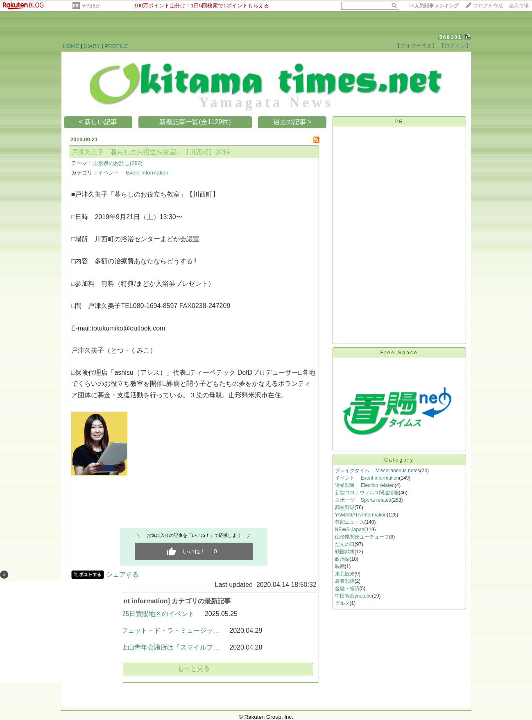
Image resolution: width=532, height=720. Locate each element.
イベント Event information (133, 173)
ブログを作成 (488, 6)
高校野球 (345, 507)
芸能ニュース (349, 522)
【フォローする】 (416, 46)
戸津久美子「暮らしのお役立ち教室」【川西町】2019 (150, 152)
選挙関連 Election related (365, 485)
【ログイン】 (455, 46)
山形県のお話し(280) (118, 163)
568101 (450, 37)
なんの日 (345, 544)
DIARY (92, 46)
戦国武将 (345, 552)
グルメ (342, 603)
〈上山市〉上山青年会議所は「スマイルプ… (154, 647)
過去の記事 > (292, 121)
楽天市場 (519, 6)
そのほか (91, 6)
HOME (71, 46)
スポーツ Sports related (363, 500)
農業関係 (345, 581)
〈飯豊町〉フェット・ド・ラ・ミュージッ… (154, 630)
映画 (340, 566)
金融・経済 (347, 588)
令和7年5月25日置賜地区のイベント (141, 613)
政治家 (342, 559)
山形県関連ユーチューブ (362, 537)
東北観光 (345, 574)
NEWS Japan (349, 529)
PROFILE (116, 46)
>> (434, 6)
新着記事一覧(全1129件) (195, 121)
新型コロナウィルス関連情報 (367, 493)
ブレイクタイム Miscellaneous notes (377, 470)
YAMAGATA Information (361, 515)
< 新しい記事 (98, 121)
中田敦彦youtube (353, 596)
